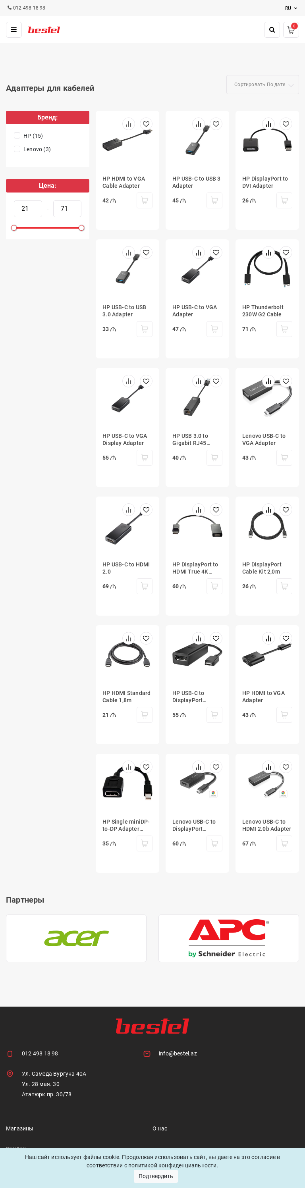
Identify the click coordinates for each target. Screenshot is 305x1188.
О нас (159, 1128)
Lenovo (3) (37, 149)
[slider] (14, 228)
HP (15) (33, 136)
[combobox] (262, 84)
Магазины (20, 1128)
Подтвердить (156, 1176)
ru (292, 8)
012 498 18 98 (40, 1053)
